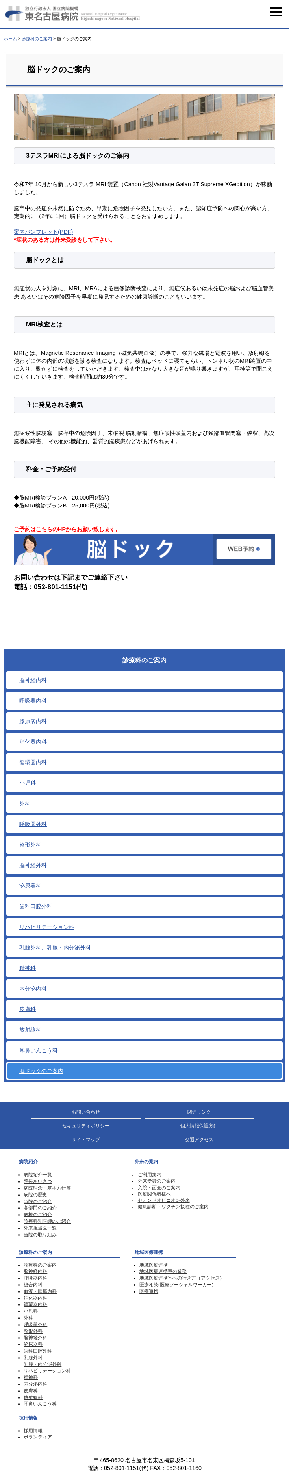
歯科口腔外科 (35, 906)
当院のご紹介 (38, 1201)
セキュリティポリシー (85, 1126)
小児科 (27, 783)
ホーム (10, 38)
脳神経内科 (33, 680)
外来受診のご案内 (157, 1181)
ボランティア (38, 1437)
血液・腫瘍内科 (40, 1291)
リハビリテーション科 (46, 927)
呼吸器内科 (33, 701)
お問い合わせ (86, 1112)
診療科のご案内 (37, 38)
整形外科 (30, 844)
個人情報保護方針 (199, 1126)
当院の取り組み (40, 1234)
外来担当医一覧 (40, 1228)
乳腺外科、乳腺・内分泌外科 (55, 947)
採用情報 (33, 1430)
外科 (24, 803)
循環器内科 (33, 762)
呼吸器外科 (33, 824)
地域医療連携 (153, 1265)
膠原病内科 (33, 721)
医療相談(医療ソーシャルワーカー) (176, 1284)
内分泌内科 (33, 988)
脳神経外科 (33, 865)
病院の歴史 (35, 1195)
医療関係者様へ (154, 1194)
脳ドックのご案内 (41, 1071)
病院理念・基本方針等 (47, 1188)
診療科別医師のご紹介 (47, 1221)
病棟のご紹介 (38, 1214)
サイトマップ (86, 1139)
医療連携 (148, 1291)
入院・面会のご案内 (159, 1187)
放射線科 (30, 1029)
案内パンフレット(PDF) (43, 232)
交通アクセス (199, 1139)
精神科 (27, 968)
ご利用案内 (149, 1174)
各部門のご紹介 (40, 1208)
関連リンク (199, 1112)
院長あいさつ (38, 1181)
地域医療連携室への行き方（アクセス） (181, 1278)
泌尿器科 (30, 885)
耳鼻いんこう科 (38, 1050)
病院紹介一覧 (38, 1174)
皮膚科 (27, 1009)
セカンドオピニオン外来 (164, 1200)
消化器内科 (33, 742)
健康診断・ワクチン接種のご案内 (173, 1206)
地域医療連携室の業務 (163, 1271)
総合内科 (33, 1284)
